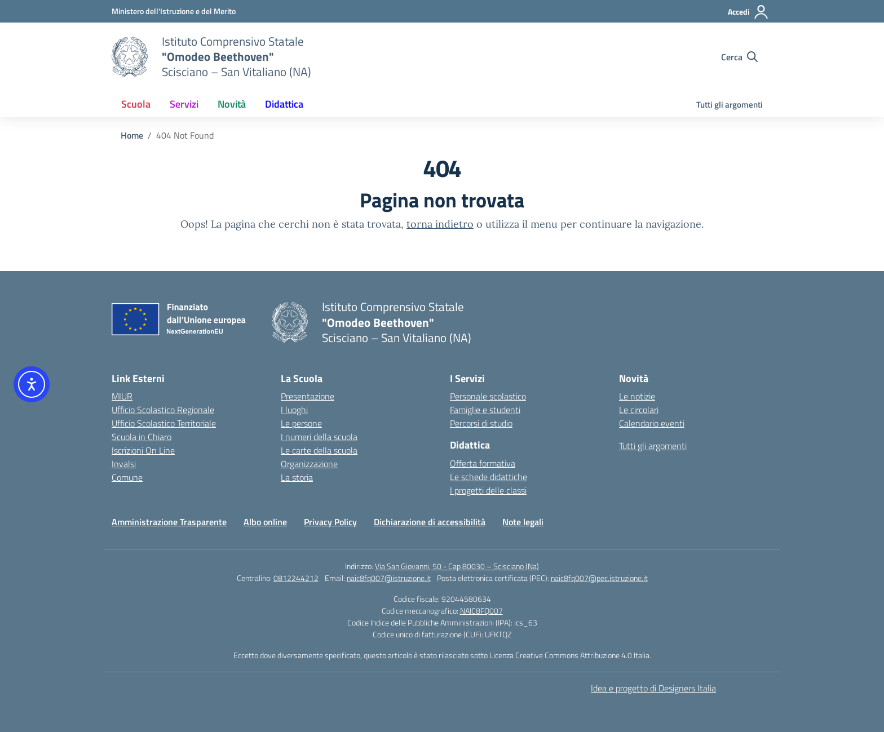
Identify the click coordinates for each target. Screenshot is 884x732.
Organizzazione (309, 464)
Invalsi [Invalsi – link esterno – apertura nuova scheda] (124, 464)
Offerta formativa (482, 463)
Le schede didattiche (488, 476)
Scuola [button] (136, 104)
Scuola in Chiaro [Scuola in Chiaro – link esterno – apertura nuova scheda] (141, 436)
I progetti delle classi (488, 490)
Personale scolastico (488, 396)
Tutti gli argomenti (729, 104)
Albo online (265, 522)
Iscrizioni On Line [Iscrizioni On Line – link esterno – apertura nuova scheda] (143, 450)
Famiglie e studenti (485, 409)
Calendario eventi (651, 423)
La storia (297, 477)
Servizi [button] (184, 104)
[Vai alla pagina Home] (132, 135)
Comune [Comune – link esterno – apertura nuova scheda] (127, 477)
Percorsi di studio (481, 423)
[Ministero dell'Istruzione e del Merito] (174, 11)
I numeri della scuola (319, 436)
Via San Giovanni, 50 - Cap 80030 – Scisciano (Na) (457, 566)
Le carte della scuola (319, 450)
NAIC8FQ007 (481, 610)
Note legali (522, 522)
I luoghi (294, 409)
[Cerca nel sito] (739, 57)
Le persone (301, 423)
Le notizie (637, 396)
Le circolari (638, 409)
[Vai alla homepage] (130, 57)
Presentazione (307, 396)
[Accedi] (748, 12)
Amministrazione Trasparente (169, 522)
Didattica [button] (284, 104)
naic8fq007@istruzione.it (389, 578)
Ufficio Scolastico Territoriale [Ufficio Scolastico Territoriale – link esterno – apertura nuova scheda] (164, 423)
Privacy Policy (330, 522)
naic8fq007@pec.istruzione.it (599, 578)
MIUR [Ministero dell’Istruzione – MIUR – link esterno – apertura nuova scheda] (122, 396)
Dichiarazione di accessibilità (429, 522)
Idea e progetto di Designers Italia (653, 688)
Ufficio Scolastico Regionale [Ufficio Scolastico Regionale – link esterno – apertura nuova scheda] (163, 409)
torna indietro (440, 224)
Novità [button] (232, 104)
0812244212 (296, 578)
